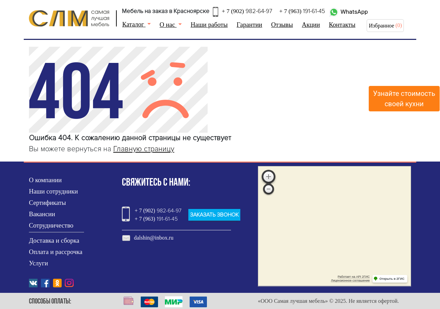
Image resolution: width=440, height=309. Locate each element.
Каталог (134, 24)
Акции (311, 24)
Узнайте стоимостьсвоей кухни (404, 98)
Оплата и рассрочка (55, 251)
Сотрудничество (51, 225)
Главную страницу (143, 148)
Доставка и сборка (54, 240)
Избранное (381, 26)
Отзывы (282, 24)
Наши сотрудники (53, 191)
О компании (45, 180)
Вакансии (42, 214)
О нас (168, 24)
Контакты (342, 24)
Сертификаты (47, 202)
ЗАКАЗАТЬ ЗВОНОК (214, 214)
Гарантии (249, 24)
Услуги (38, 263)
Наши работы (209, 24)
